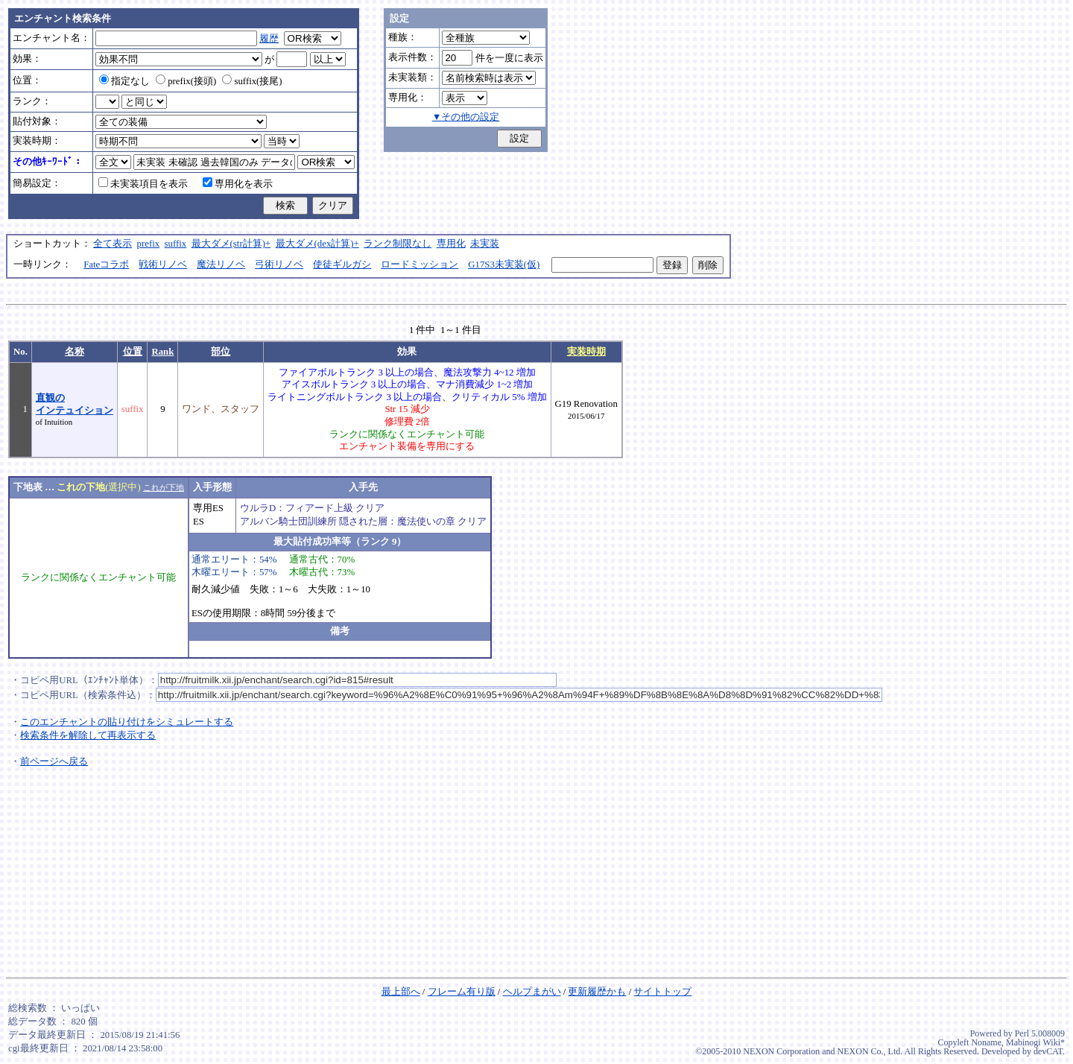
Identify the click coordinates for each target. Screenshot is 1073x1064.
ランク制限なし (397, 243)
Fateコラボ (106, 264)
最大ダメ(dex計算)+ (317, 243)
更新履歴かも (597, 992)
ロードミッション (419, 264)
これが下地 (163, 487)
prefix (148, 243)
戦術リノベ (163, 264)
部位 (220, 351)
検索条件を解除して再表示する (88, 735)
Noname (986, 1042)
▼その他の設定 (466, 117)
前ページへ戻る (54, 761)
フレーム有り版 (462, 992)
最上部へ (401, 992)
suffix (176, 243)
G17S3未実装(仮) (503, 264)
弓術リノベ (279, 264)
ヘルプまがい (532, 992)
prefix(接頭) (186, 81)
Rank (162, 351)
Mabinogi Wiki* (1035, 1042)
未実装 (484, 243)
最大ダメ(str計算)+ (231, 243)
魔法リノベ (221, 264)
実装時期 (586, 351)
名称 (74, 351)
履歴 (269, 39)
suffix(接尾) (252, 81)
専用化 (451, 243)
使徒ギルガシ (342, 264)
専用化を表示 (238, 184)
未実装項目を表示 (143, 184)
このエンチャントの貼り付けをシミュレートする (126, 722)
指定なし (124, 81)
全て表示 (112, 243)
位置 (132, 351)
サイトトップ (662, 992)
